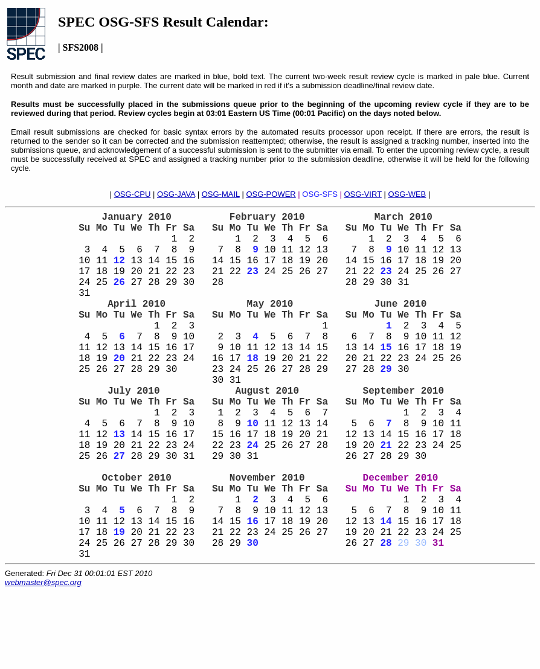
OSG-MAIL (221, 194)
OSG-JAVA (176, 194)
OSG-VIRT (362, 194)
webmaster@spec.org (43, 659)
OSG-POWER (270, 194)
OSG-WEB (407, 194)
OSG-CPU (132, 194)
